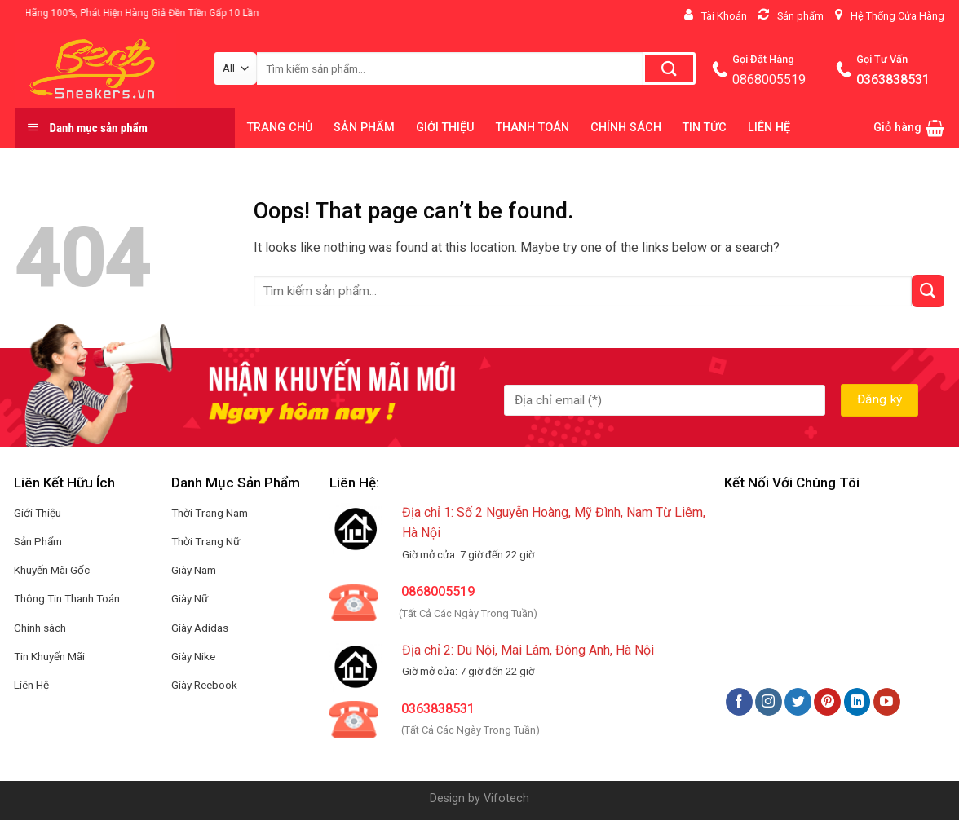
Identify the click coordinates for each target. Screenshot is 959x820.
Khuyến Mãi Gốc (52, 569)
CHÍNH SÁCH (625, 127)
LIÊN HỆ (769, 127)
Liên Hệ (31, 684)
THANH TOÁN (532, 127)
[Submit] (928, 290)
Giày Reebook (204, 684)
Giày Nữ (189, 598)
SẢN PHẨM (364, 127)
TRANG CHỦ (279, 127)
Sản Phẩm (38, 541)
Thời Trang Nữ (205, 541)
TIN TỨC (705, 127)
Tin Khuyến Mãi (49, 656)
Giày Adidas (199, 627)
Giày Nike (193, 656)
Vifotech (506, 798)
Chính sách (40, 627)
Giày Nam (193, 569)
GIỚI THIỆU (445, 127)
